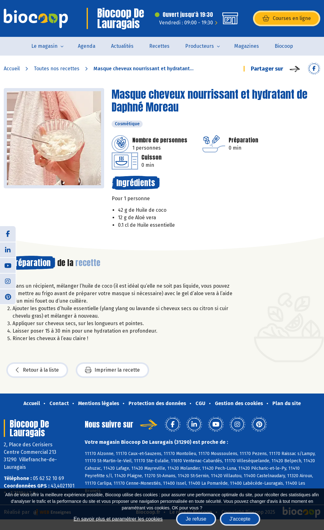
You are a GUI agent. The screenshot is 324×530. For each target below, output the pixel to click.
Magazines (246, 46)
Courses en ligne (286, 18)
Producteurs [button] (199, 46)
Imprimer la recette (112, 370)
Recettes (159, 46)
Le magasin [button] (44, 46)
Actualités (122, 46)
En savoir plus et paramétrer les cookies (118, 519)
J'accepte (240, 519)
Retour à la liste (37, 370)
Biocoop (284, 46)
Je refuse (196, 519)
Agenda (86, 46)
